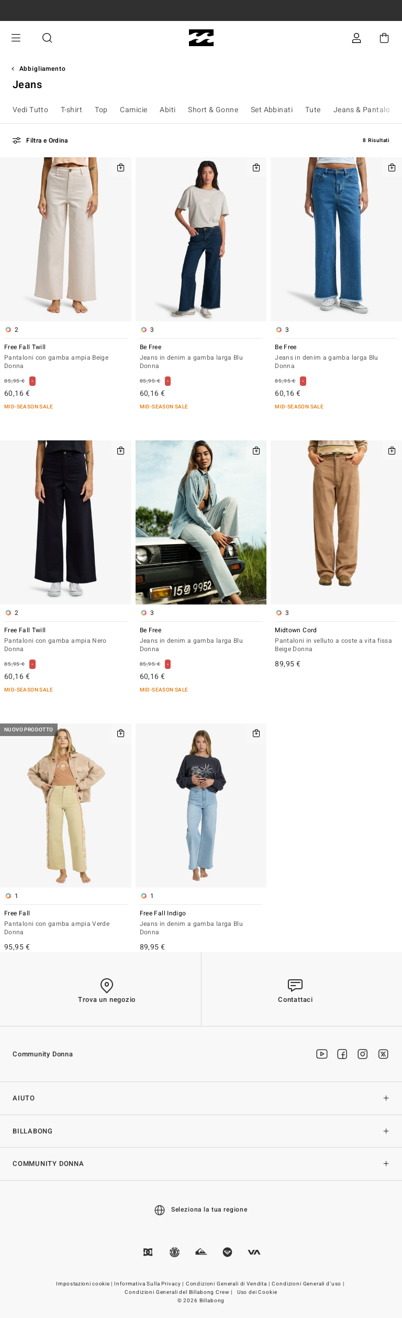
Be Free (201, 357)
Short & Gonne (213, 109)
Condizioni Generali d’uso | (309, 1284)
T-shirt (71, 109)
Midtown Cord (336, 640)
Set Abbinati (272, 109)
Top (101, 109)
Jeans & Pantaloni (364, 109)
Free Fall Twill (65, 357)
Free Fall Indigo (201, 923)
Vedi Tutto (30, 109)
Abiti (167, 109)
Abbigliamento (42, 68)
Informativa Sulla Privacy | (149, 1284)
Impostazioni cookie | (85, 1284)
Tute (313, 109)
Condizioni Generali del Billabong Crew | (179, 1292)
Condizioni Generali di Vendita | (229, 1284)
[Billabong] (201, 38)
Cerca (47, 38)
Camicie (133, 109)
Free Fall (65, 923)
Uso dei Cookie (257, 1292)
